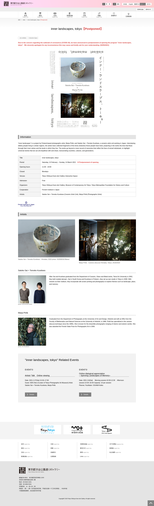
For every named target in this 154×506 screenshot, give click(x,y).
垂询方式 (148, 9)
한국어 (149, 4)
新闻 (84, 452)
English (131, 4)
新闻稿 (115, 448)
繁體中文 (136, 4)
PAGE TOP (151, 503)
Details (31, 394)
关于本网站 (116, 444)
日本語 (125, 4)
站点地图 (115, 452)
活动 (24, 20)
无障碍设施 (140, 9)
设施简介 (53, 452)
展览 (25, 448)
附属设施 (27, 456)
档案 (55, 448)
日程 (55, 444)
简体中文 (142, 4)
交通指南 (53, 456)
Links (84, 456)
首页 (19, 20)
